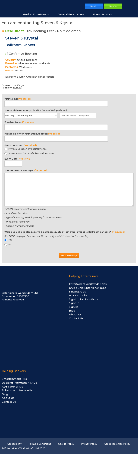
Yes (8, 239)
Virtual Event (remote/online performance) (29, 153)
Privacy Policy (89, 444)
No (7, 244)
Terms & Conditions (40, 444)
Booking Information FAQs (19, 382)
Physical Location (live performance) (25, 149)
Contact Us (76, 318)
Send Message (69, 255)
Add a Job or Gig (12, 386)
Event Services (104, 14)
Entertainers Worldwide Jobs (88, 284)
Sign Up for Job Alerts (83, 299)
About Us (75, 314)
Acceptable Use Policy (117, 444)
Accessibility (14, 444)
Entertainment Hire (14, 378)
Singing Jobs (77, 291)
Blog (72, 310)
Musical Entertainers (37, 14)
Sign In (73, 307)
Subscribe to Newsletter (18, 390)
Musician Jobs (78, 295)
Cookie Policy (66, 444)
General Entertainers (73, 14)
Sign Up (74, 303)
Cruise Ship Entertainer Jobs (87, 288)
